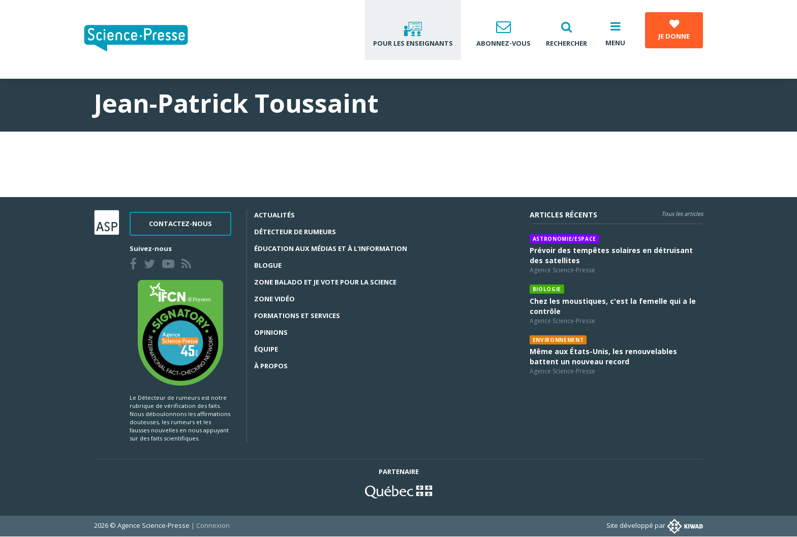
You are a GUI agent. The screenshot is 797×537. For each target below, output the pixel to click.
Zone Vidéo (274, 298)
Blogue (268, 265)
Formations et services (297, 315)
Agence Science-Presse (562, 270)
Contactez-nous (180, 223)
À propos (271, 365)
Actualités (274, 214)
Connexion (213, 525)
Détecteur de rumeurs (295, 231)
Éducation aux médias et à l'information (330, 248)
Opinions (271, 332)
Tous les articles (682, 213)
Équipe (266, 349)
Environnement (558, 339)
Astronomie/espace (564, 238)
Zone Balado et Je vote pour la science (325, 282)
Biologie (547, 289)
